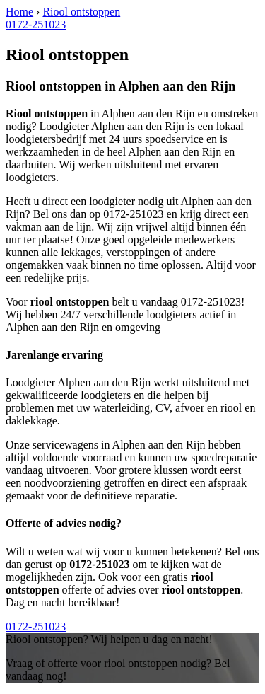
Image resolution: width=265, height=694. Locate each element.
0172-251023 (36, 24)
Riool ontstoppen (81, 12)
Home (19, 12)
